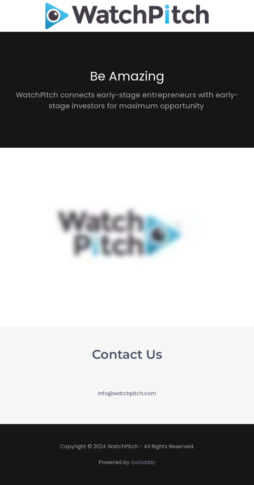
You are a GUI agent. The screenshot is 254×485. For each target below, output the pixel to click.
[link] (127, 16)
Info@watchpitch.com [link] (127, 393)
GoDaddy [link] (143, 462)
